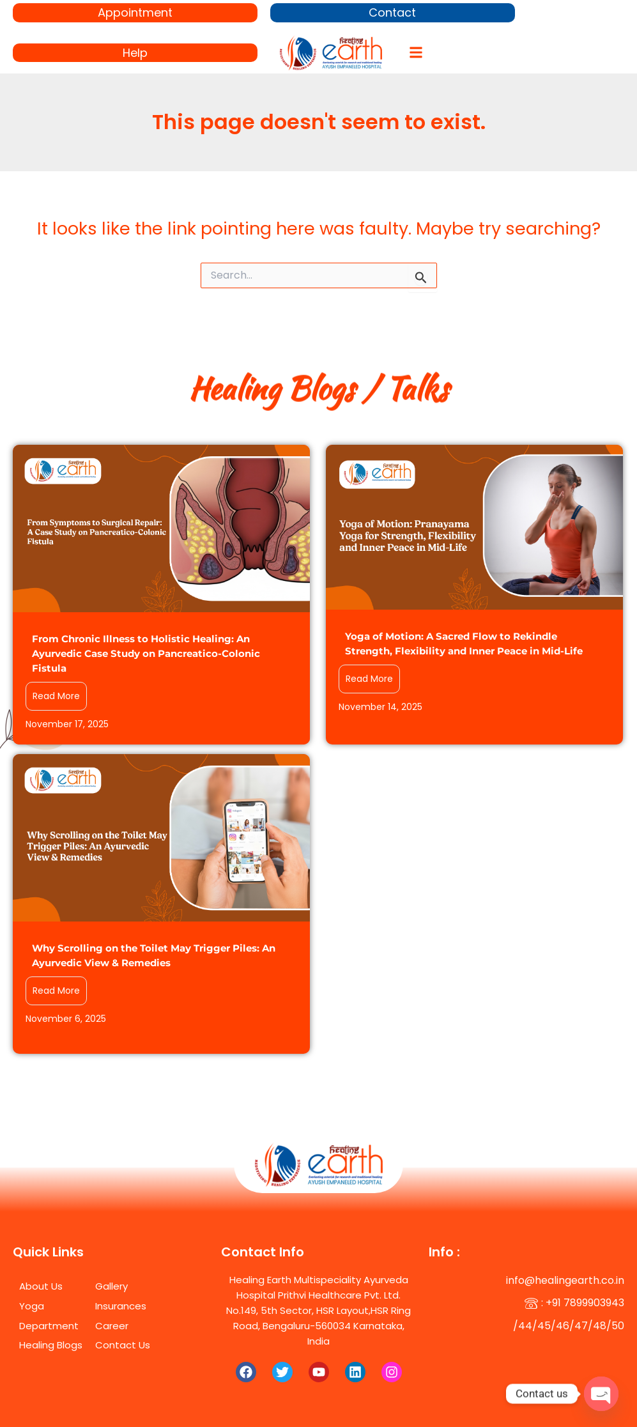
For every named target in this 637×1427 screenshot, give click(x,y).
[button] (415, 52)
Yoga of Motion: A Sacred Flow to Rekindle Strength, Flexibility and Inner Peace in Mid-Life (464, 643)
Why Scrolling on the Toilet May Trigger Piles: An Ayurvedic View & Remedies (153, 955)
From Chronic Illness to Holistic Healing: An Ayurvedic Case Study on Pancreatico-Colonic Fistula (146, 653)
